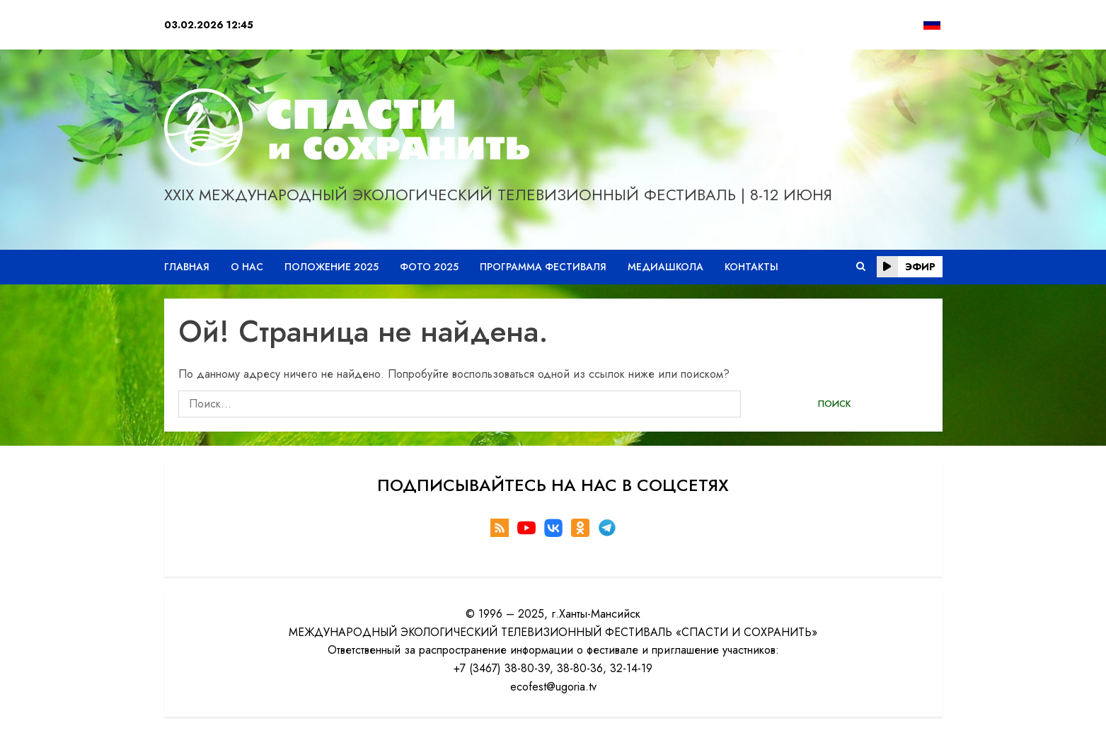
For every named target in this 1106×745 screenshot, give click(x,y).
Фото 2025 (429, 267)
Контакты (751, 267)
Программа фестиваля (543, 267)
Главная (186, 267)
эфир (906, 266)
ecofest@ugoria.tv (553, 686)
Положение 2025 (331, 267)
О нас (247, 267)
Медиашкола (665, 267)
